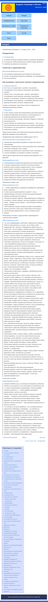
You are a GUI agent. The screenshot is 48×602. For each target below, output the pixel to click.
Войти (44, 3)
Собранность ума (10, 513)
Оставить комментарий (30, 441)
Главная (8, 15)
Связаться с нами (40, 7)
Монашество (7, 547)
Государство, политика (10, 531)
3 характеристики (9, 469)
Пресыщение (8, 565)
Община (24, 15)
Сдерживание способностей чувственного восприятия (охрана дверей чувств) (12, 575)
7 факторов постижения (11, 497)
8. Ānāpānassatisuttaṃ (9, 86)
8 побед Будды (8, 517)
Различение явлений (9, 437)
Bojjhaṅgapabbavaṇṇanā (10, 160)
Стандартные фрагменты (11, 581)
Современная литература (24, 27)
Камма (6, 543)
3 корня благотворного (10, 465)
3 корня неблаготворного (11, 467)
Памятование (9, 503)
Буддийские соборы (9, 525)
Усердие (7, 507)
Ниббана (6, 549)
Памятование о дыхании (11, 553)
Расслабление (9, 511)
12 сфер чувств (8, 459)
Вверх (24, 437)
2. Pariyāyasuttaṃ (8, 57)
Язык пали (24, 21)
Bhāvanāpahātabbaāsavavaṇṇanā (13, 71)
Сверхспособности (9, 583)
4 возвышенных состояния (11, 475)
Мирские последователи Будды (13, 545)
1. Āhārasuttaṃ (7, 110)
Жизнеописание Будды (10, 533)
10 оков (6, 451)
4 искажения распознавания (12, 477)
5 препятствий (8, 493)
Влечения (7, 527)
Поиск (9, 38)
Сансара (6, 571)
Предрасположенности (10, 563)
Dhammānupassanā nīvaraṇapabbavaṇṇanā (16, 139)
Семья (6, 579)
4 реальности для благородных (13, 483)
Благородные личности (10, 519)
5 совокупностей (8, 495)
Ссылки (24, 33)
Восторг (43, 437)
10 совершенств (8, 457)
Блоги (9, 33)
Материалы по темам (8, 26)
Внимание (7, 529)
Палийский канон (9, 21)
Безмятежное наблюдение (12, 515)
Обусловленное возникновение (13, 551)
